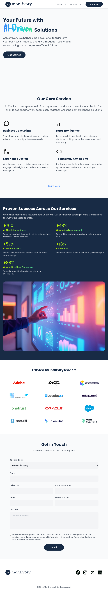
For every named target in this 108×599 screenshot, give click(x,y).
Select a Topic (16, 460)
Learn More (54, 186)
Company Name (63, 485)
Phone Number (62, 497)
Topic (12, 473)
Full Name (14, 485)
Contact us (94, 4)
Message (14, 509)
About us (61, 4)
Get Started (14, 55)
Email (12, 497)
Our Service (75, 4)
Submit (54, 547)
